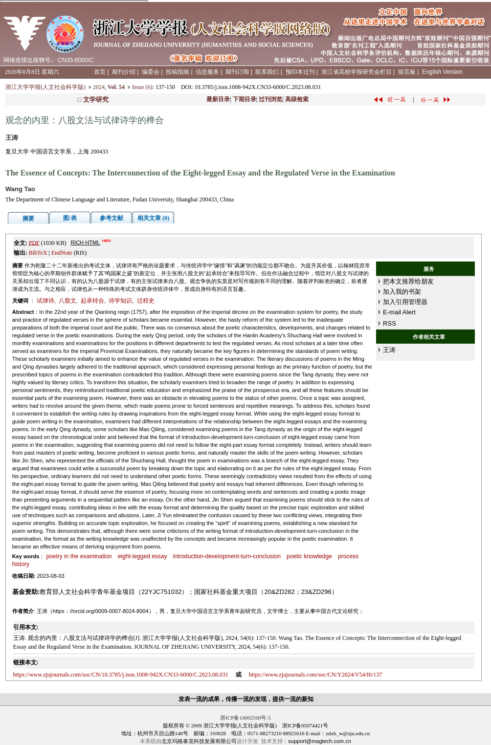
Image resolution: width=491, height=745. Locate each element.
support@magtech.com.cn (319, 741)
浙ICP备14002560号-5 (245, 718)
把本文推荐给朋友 (408, 281)
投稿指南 (177, 71)
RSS (389, 323)
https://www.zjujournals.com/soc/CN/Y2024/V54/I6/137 (315, 674)
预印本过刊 (300, 71)
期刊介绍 (123, 71)
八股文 (67, 300)
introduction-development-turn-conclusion (227, 556)
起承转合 (92, 300)
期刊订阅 (237, 71)
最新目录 (218, 99)
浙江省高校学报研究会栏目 (356, 71)
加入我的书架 (402, 291)
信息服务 (207, 71)
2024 (99, 87)
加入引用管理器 (405, 302)
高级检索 (297, 99)
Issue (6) (142, 87)
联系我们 (267, 71)
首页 (100, 71)
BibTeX (38, 252)
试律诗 (45, 300)
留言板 (407, 71)
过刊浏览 (270, 99)
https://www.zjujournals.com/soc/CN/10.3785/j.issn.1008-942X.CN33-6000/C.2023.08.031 (120, 674)
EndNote (61, 252)
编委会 (150, 71)
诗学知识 (120, 300)
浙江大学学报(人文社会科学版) (45, 87)
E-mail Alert (399, 312)
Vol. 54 (116, 87)
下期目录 (244, 99)
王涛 (389, 349)
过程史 (146, 300)
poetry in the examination (79, 556)
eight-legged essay (142, 556)
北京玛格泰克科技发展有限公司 (199, 741)
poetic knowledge (309, 556)
